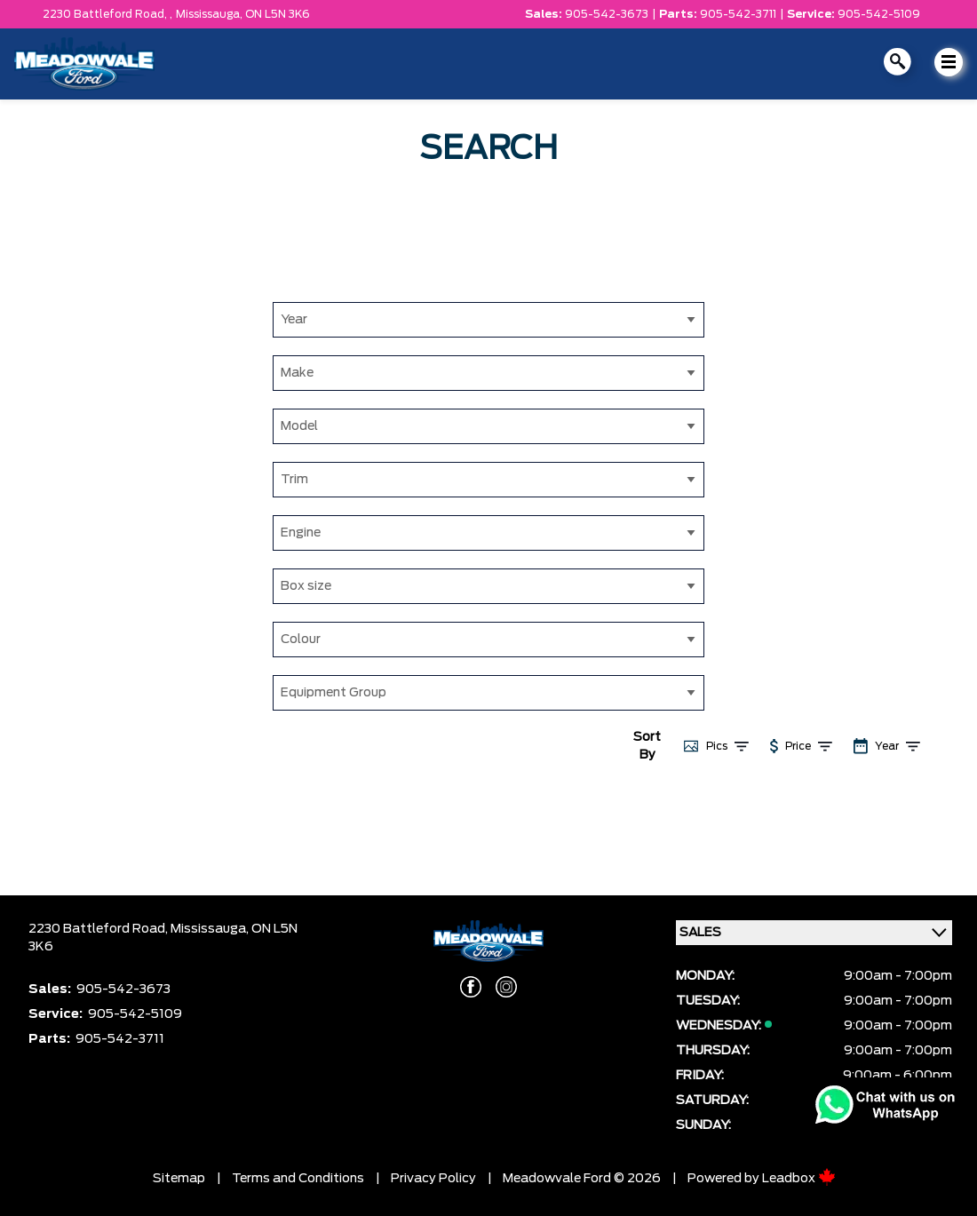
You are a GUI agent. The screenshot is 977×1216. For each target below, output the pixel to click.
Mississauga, (210, 14)
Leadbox (799, 1178)
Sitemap (179, 1178)
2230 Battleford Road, (99, 929)
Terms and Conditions (298, 1178)
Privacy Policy (433, 1178)
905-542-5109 (879, 14)
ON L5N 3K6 (277, 14)
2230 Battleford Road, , (107, 14)
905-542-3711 (738, 14)
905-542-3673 (606, 14)
